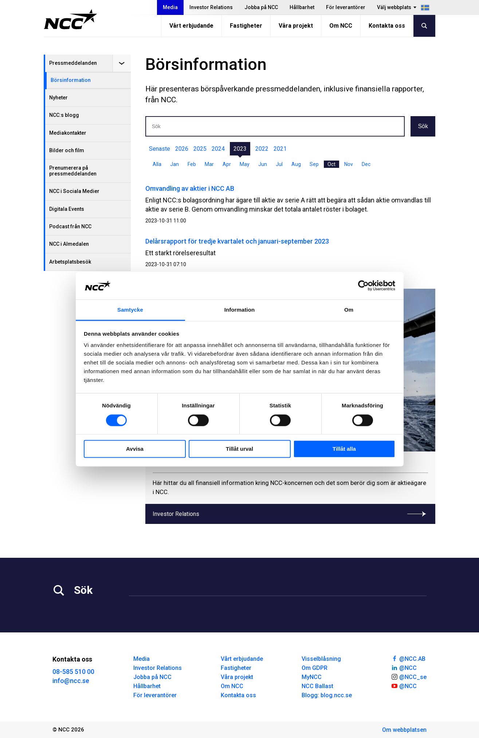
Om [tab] (348, 310)
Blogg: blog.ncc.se (327, 695)
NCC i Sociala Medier (74, 191)
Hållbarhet (302, 7)
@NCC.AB (408, 658)
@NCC (404, 667)
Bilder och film (66, 150)
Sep (314, 164)
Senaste (159, 148)
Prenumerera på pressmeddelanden (73, 170)
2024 (218, 148)
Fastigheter (246, 25)
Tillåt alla (344, 449)
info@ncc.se (70, 680)
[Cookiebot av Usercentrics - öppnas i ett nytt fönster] (363, 285)
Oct (331, 164)
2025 (200, 148)
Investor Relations (211, 7)
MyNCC (312, 677)
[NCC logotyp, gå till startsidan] (70, 19)
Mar (209, 164)
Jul (279, 164)
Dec (366, 164)
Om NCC (340, 25)
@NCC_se (409, 676)
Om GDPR (314, 667)
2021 (280, 148)
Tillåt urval (239, 449)
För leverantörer (345, 7)
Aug (296, 164)
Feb (192, 164)
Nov (348, 164)
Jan (174, 164)
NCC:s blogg (64, 115)
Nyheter (58, 97)
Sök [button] (423, 126)
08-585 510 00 (73, 671)
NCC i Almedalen (69, 244)
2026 (181, 148)
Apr (227, 164)
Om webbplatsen (404, 729)
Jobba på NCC (261, 7)
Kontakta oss (387, 25)
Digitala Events (66, 209)
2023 (240, 148)
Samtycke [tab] (130, 310)
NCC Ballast (317, 686)
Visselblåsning (321, 658)
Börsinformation (71, 80)
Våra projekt (296, 25)
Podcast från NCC (70, 226)
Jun (262, 164)
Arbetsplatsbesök (70, 262)
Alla (157, 164)
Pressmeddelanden (73, 63)
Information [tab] (239, 310)
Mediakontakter (67, 133)
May (245, 164)
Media (170, 7)
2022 (261, 148)
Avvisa (135, 449)
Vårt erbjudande (191, 25)
